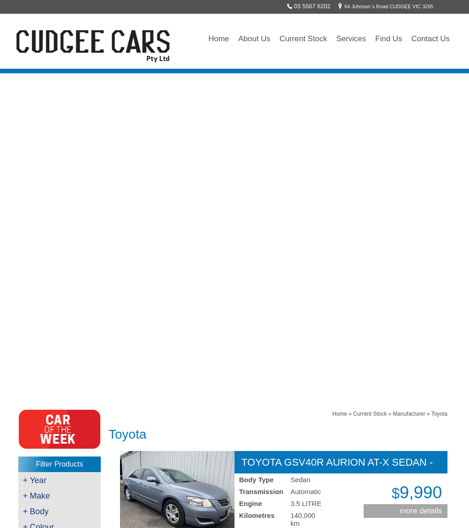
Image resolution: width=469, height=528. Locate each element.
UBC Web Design (324, 513)
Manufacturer (409, 82)
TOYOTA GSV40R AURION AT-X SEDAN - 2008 (337, 131)
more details (420, 179)
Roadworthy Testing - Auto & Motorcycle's (74, 384)
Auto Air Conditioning (49, 417)
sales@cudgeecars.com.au (191, 396)
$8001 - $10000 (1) (54, 274)
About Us (254, 38)
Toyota (439, 82)
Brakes (32, 373)
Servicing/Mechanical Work (57, 362)
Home (218, 38)
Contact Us (430, 38)
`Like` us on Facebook (185, 428)
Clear (58, 286)
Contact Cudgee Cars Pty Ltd (278, 266)
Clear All (60, 299)
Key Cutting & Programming (58, 406)
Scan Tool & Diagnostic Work (59, 395)
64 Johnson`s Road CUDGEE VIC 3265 (384, 6)
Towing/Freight (42, 428)
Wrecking (35, 439)
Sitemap (373, 513)
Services (351, 38)
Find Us (388, 38)
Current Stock (303, 38)
